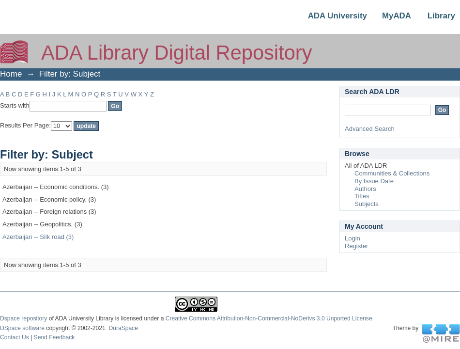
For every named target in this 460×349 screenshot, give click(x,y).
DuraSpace (123, 328)
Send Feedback (54, 337)
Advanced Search (370, 128)
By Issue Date (374, 181)
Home (11, 74)
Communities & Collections (391, 173)
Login (352, 238)
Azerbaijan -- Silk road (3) (38, 236)
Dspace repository (23, 318)
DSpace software (22, 328)
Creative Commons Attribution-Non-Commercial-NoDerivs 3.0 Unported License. (270, 318)
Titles (361, 196)
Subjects (366, 203)
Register (356, 246)
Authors (365, 188)
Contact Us (14, 337)
